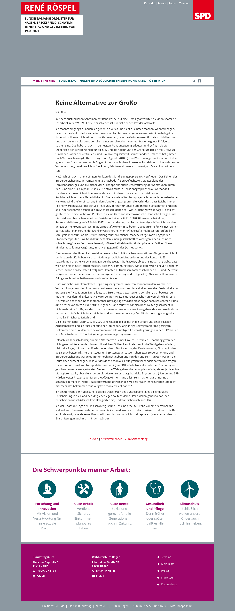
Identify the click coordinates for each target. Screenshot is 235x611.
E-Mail (41, 576)
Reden (173, 3)
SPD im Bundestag (80, 606)
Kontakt (149, 3)
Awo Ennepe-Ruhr (181, 606)
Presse (162, 3)
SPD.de (59, 606)
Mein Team (167, 564)
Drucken (93, 439)
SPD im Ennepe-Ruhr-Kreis (149, 606)
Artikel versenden (111, 439)
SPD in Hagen (120, 606)
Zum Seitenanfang (136, 439)
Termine (184, 3)
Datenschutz (169, 584)
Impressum (168, 577)
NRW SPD (102, 606)
